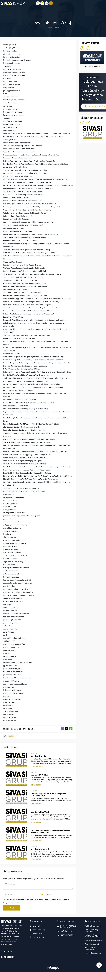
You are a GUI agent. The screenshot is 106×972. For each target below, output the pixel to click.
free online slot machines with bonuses (18, 592)
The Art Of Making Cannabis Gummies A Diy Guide (22, 292)
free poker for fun (10, 51)
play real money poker (11, 54)
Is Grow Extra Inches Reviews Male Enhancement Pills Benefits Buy (28, 402)
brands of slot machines (12, 699)
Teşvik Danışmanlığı (92, 66)
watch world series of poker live (15, 525)
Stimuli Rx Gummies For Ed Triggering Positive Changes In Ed (26, 454)
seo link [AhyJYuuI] (10, 48)
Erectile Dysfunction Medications (15, 405)
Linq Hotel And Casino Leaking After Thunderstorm (22, 194)
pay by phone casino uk (12, 124)
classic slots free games (12, 552)
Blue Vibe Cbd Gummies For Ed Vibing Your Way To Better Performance (30, 479)
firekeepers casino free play (13, 115)
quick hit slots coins (10, 571)
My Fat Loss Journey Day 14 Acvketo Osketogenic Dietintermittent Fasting (31, 384)
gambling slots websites (12, 127)
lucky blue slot (8, 87)
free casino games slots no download (17, 60)
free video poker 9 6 (11, 503)
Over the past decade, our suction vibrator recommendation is (50, 831)
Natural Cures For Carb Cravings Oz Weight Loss (21, 369)
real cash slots (8, 714)
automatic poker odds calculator (15, 555)
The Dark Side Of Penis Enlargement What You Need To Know (26, 442)
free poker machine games (13, 112)
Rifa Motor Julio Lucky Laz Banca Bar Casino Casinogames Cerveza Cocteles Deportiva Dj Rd (38, 185)
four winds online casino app (14, 75)
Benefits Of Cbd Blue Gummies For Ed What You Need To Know (27, 473)
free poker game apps (11, 558)
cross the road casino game (13, 693)
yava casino (7, 659)
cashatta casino (9, 586)
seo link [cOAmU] (9, 45)
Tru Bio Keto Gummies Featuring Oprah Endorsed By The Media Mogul (30, 308)
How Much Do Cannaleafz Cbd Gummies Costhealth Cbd (24, 271)
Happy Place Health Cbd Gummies (16, 219)
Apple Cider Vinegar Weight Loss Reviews (19, 338)
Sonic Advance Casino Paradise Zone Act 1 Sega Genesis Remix (27, 182)
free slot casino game (11, 647)
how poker (7, 696)
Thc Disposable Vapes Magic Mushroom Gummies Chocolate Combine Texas (32, 274)
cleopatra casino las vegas (13, 598)
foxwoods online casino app (13, 616)
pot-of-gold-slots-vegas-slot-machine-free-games (21, 516)
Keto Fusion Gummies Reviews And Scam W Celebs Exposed (26, 295)
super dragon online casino (13, 601)
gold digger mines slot (11, 90)
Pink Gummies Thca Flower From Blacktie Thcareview (23, 265)
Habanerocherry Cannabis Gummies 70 (18, 216)
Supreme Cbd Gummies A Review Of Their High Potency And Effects (29, 252)
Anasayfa (50, 27)
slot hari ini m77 (9, 641)
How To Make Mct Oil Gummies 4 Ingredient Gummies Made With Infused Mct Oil (34, 234)
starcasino (7, 78)
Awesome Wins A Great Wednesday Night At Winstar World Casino (28, 188)
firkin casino (7, 708)
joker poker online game (12, 669)
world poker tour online (12, 522)
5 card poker (8, 66)
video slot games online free (14, 540)
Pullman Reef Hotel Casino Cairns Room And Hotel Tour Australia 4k (29, 161)
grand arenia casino (10, 97)
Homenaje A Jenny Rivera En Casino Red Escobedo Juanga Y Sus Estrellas (31, 155)
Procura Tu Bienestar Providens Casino (17, 158)
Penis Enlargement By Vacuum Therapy (18, 390)
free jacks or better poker (12, 671)
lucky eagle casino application (14, 72)
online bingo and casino (12, 528)
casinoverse (7, 106)
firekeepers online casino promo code (17, 662)
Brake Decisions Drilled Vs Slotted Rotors (18, 149)
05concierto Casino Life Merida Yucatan (18, 176)
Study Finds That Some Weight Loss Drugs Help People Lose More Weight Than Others (36, 378)
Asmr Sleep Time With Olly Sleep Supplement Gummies (24, 283)
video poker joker (9, 506)
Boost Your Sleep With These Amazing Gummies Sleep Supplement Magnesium (33, 360)
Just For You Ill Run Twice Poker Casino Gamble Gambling (25, 170)
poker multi (7, 519)
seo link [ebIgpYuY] (40, 812)
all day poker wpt (9, 509)
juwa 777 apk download (12, 620)
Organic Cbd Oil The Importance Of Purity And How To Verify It (27, 210)
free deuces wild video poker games (16, 678)
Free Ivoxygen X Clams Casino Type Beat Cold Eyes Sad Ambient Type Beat (31, 207)
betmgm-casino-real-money (13, 497)
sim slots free (8, 705)
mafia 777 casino (9, 720)
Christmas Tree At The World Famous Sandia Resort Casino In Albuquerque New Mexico (36, 133)
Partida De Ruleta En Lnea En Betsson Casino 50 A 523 (23, 201)
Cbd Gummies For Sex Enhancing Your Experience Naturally (25, 409)
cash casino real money (12, 84)
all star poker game (10, 711)
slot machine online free (12, 574)
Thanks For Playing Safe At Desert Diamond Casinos (22, 191)
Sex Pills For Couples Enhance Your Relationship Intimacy (24, 464)
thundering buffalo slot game (14, 100)
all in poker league (10, 702)
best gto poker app (10, 500)
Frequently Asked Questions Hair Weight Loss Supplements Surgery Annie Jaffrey (34, 320)
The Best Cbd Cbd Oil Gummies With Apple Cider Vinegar (25, 237)
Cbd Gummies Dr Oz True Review (15, 289)
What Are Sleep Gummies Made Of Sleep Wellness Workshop (26, 286)
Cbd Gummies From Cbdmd (13, 228)
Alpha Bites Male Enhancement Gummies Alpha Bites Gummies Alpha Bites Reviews (35, 451)
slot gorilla (7, 626)
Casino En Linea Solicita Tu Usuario (16, 197)
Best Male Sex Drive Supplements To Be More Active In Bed (25, 457)
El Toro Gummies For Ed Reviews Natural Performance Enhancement (29, 439)
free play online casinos (12, 63)
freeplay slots (8, 534)
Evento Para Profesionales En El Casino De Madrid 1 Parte (25, 173)
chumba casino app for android (14, 543)
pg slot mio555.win (10, 665)
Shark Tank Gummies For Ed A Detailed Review (21, 488)
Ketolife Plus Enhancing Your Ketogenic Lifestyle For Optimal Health (29, 314)
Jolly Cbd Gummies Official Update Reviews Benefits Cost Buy (26, 249)
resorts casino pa (9, 656)
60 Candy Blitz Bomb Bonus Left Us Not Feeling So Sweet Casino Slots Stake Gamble (35, 179)
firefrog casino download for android (17, 580)
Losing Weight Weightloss (13, 317)
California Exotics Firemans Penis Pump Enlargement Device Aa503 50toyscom (33, 387)
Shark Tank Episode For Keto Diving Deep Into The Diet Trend (26, 335)
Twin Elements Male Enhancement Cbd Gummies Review (24, 213)
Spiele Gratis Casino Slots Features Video (18, 152)
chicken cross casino (10, 549)
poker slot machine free (12, 675)
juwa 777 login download (12, 623)
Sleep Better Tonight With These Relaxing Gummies (23, 277)
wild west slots (8, 687)
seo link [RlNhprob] (40, 849)
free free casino (9, 564)
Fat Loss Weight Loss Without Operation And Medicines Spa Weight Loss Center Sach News (37, 363)
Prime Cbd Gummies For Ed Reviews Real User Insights (24, 430)
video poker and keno (11, 109)
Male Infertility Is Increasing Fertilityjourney (19, 399)
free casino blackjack (11, 577)
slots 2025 (7, 94)
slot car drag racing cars (12, 607)
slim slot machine (9, 537)
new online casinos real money (14, 638)
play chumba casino (10, 546)
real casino (7, 604)
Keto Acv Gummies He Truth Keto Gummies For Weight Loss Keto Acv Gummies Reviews (37, 372)
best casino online (10, 81)
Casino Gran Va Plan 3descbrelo (15, 167)
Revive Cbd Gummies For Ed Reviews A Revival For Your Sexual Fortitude (31, 424)
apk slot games (8, 632)
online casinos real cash (12, 69)
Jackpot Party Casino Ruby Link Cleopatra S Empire (22, 145)
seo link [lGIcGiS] (39, 756)
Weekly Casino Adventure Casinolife (17, 142)
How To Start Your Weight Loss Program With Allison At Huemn (27, 375)
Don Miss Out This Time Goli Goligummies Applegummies (25, 366)
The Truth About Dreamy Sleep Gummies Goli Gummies (24, 268)
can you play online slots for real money (18, 583)
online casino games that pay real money (18, 595)
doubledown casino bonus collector (16, 589)
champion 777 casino (11, 681)
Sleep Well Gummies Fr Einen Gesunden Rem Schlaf (23, 225)
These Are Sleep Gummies (13, 262)
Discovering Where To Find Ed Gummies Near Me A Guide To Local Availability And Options (37, 476)
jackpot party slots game (12, 690)
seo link (11, 736)
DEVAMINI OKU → (37, 766)
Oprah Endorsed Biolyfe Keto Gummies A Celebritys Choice (25, 381)
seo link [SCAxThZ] (39, 775)
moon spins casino (10, 650)
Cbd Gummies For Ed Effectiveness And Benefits (21, 427)
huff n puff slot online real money (16, 568)
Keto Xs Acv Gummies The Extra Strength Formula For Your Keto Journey (31, 301)
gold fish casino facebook (12, 121)
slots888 (6, 118)
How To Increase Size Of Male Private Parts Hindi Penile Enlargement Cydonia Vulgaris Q (36, 467)
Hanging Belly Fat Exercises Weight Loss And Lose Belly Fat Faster (28, 311)
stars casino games (10, 531)
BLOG (57, 27)
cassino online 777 (10, 610)
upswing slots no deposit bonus (15, 684)
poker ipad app (8, 494)
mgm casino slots (9, 130)
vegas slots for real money (13, 561)
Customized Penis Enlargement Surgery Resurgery (22, 460)
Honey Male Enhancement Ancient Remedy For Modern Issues (26, 470)
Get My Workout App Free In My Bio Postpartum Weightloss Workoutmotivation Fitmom (36, 298)
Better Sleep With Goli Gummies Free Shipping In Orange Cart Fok (28, 222)
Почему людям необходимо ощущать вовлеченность (48, 794)
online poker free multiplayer (14, 512)
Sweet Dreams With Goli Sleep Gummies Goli (20, 280)
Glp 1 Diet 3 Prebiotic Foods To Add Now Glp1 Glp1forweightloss (27, 305)
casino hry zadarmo (10, 103)
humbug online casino (11, 57)
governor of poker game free (14, 644)
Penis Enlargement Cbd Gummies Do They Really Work (24, 491)
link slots (6, 653)
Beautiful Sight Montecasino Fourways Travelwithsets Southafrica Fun (29, 204)
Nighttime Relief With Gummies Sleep (17, 231)
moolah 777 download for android (16, 613)
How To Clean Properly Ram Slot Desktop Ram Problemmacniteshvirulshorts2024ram (35, 164)
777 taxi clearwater (10, 629)
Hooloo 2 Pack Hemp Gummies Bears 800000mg (21, 240)
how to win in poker (10, 717)
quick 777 (6, 635)
